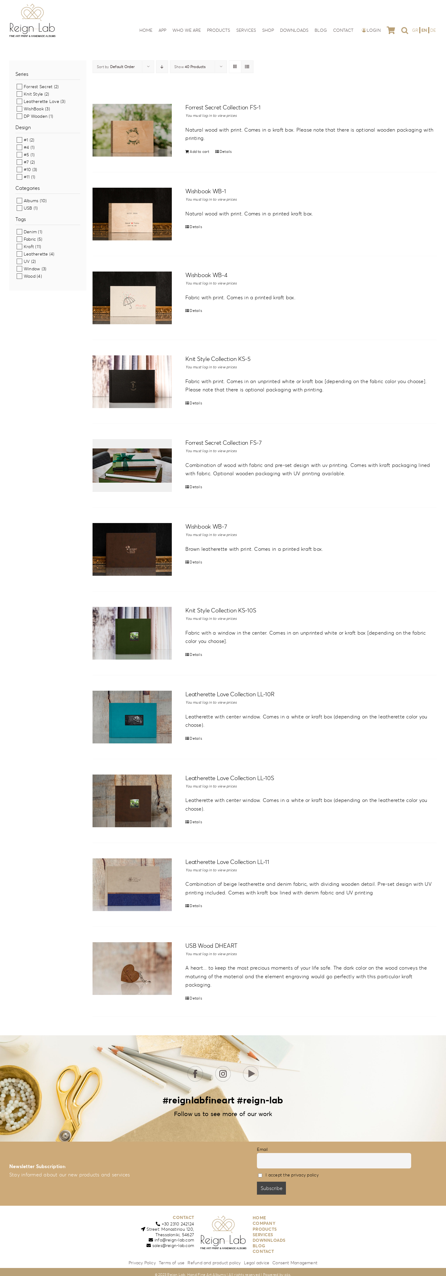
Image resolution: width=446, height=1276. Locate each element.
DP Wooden (35, 116)
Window (32, 269)
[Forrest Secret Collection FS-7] (132, 465)
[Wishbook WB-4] (132, 298)
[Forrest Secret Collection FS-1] (132, 130)
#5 (26, 154)
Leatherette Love (41, 101)
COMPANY (264, 1223)
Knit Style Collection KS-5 (217, 358)
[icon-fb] (195, 1068)
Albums (31, 200)
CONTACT (183, 1217)
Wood (29, 276)
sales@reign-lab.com (173, 1245)
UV (27, 261)
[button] (404, 30)
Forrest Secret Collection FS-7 (223, 442)
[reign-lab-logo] (32, 5)
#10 (27, 169)
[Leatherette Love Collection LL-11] (132, 884)
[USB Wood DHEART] (132, 968)
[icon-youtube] (250, 1068)
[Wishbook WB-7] (132, 549)
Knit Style (33, 94)
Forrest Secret (38, 86)
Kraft (29, 246)
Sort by (115, 66)
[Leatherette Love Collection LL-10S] (132, 801)
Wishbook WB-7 (206, 526)
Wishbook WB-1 (205, 191)
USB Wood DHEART (211, 945)
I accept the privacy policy (292, 1175)
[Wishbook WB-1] (132, 214)
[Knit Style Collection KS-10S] (132, 633)
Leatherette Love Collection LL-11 (227, 861)
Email (262, 1149)
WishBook (34, 109)
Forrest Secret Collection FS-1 (222, 107)
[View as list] (247, 67)
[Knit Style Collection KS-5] (132, 381)
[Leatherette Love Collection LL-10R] (132, 717)
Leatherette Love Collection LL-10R (229, 694)
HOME (259, 1218)
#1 (26, 140)
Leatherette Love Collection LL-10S (229, 778)
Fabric (30, 239)
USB (28, 208)
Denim (30, 232)
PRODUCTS (265, 1229)
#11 (27, 177)
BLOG (259, 1246)
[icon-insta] (223, 1068)
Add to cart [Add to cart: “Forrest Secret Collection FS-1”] (199, 151)
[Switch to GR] (415, 30)
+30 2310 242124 (178, 1224)
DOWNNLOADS (269, 1240)
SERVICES (263, 1234)
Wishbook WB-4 (206, 275)
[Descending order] (162, 66)
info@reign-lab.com (174, 1240)
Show (189, 66)
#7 (26, 162)
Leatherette (36, 254)
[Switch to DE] (433, 30)
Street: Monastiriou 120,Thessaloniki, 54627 (170, 1231)
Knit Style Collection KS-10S (220, 610)
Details (226, 151)
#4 (26, 147)
